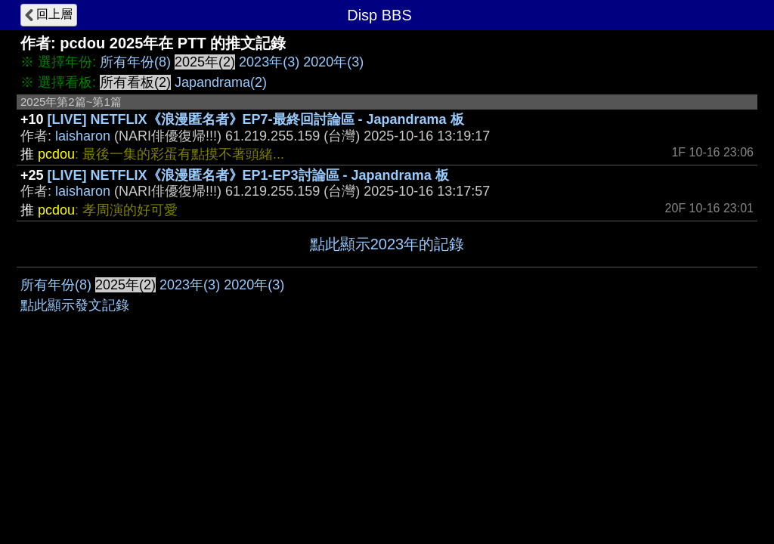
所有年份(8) (135, 62)
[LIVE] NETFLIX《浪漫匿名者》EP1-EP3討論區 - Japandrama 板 (248, 175)
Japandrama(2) (221, 82)
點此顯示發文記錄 (74, 305)
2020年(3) (333, 62)
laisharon (82, 136)
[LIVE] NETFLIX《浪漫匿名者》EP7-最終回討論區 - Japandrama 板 (256, 119)
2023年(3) (269, 62)
